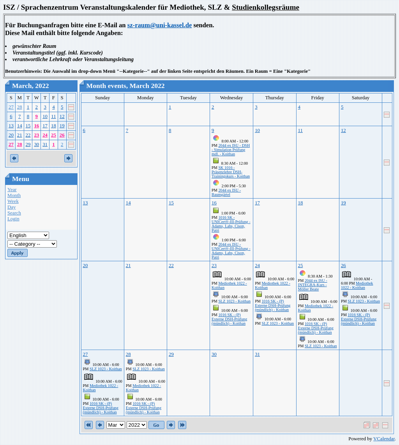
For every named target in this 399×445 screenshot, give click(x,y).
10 (45, 116)
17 (45, 125)
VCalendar (384, 438)
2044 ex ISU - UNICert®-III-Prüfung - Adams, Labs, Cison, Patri (231, 250)
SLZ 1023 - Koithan (234, 301)
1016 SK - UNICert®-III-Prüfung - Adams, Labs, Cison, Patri (231, 223)
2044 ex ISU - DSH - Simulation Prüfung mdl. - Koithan (231, 149)
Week (13, 201)
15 (28, 125)
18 (53, 125)
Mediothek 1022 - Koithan (357, 285)
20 (11, 135)
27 (11, 107)
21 (19, 135)
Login (13, 219)
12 (62, 116)
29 (28, 144)
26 (62, 135)
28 (19, 107)
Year (12, 189)
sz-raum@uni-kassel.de (159, 25)
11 (53, 116)
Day (11, 207)
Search (14, 213)
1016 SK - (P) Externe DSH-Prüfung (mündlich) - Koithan (229, 319)
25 (53, 135)
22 (28, 135)
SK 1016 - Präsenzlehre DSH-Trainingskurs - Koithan (231, 171)
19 (62, 125)
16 (36, 125)
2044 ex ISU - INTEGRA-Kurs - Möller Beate (312, 284)
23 (36, 135)
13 (11, 125)
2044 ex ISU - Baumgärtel (226, 192)
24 (45, 135)
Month (14, 195)
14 (19, 125)
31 (45, 144)
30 (36, 144)
